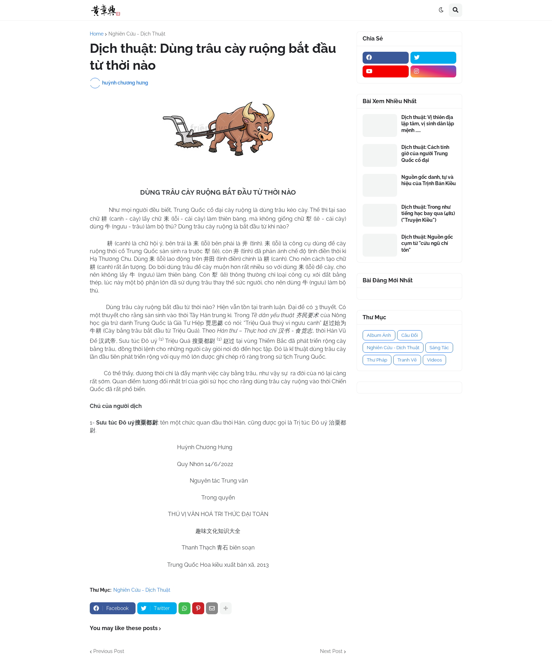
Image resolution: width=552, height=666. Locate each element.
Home (97, 33)
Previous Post (108, 651)
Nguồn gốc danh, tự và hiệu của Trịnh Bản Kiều (428, 180)
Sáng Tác (439, 347)
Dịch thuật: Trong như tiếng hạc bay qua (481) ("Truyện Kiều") (428, 213)
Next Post (331, 651)
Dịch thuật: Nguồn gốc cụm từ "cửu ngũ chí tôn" (427, 243)
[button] (441, 10)
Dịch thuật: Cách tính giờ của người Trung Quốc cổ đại (425, 153)
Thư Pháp (377, 360)
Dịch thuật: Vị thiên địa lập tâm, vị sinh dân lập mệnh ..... (427, 123)
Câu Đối (409, 335)
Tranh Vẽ (407, 360)
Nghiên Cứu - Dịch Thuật (136, 33)
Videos (434, 360)
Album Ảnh (379, 335)
